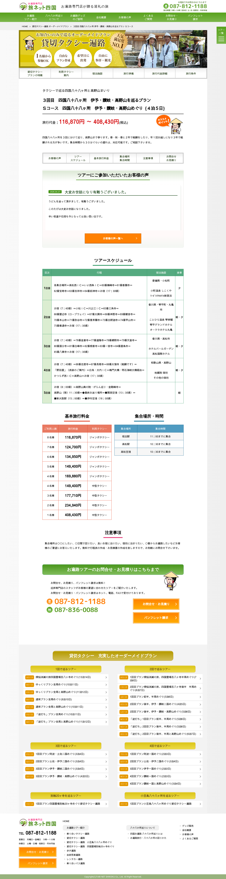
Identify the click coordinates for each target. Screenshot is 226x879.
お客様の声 (124, 17)
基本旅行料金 (101, 158)
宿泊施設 (97, 73)
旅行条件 (191, 73)
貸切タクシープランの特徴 (35, 73)
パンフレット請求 (195, 17)
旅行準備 (129, 73)
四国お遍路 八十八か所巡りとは (146, 833)
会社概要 (101, 17)
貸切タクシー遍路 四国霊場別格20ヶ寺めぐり (90, 846)
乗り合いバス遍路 (76, 863)
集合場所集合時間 (125, 158)
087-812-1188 (41, 832)
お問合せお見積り (171, 158)
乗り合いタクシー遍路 (78, 833)
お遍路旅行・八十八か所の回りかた (148, 837)
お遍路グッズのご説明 (77, 17)
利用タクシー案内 (66, 73)
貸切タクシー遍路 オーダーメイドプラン (50, 26)
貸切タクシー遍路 (76, 837)
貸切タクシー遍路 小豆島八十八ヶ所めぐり (89, 842)
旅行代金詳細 (159, 73)
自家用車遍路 (73, 854)
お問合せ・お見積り (172, 17)
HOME (25, 26)
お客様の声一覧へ (113, 238)
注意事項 (148, 158)
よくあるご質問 (148, 17)
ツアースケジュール (78, 158)
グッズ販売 (188, 825)
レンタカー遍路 (75, 859)
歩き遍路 (71, 850)
